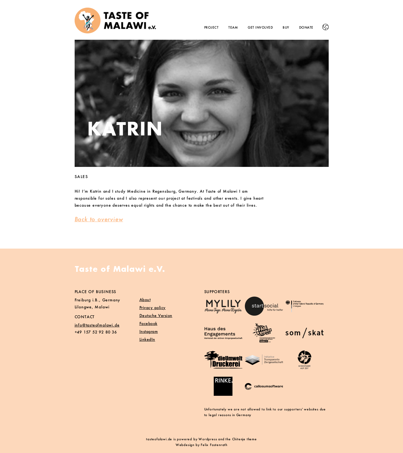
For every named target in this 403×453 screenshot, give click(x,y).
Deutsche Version (155, 315)
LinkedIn (147, 339)
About (145, 299)
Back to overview (99, 219)
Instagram (148, 331)
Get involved (260, 27)
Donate (306, 27)
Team (233, 27)
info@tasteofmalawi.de (97, 325)
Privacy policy (152, 307)
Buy (286, 27)
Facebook (148, 323)
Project (211, 27)
